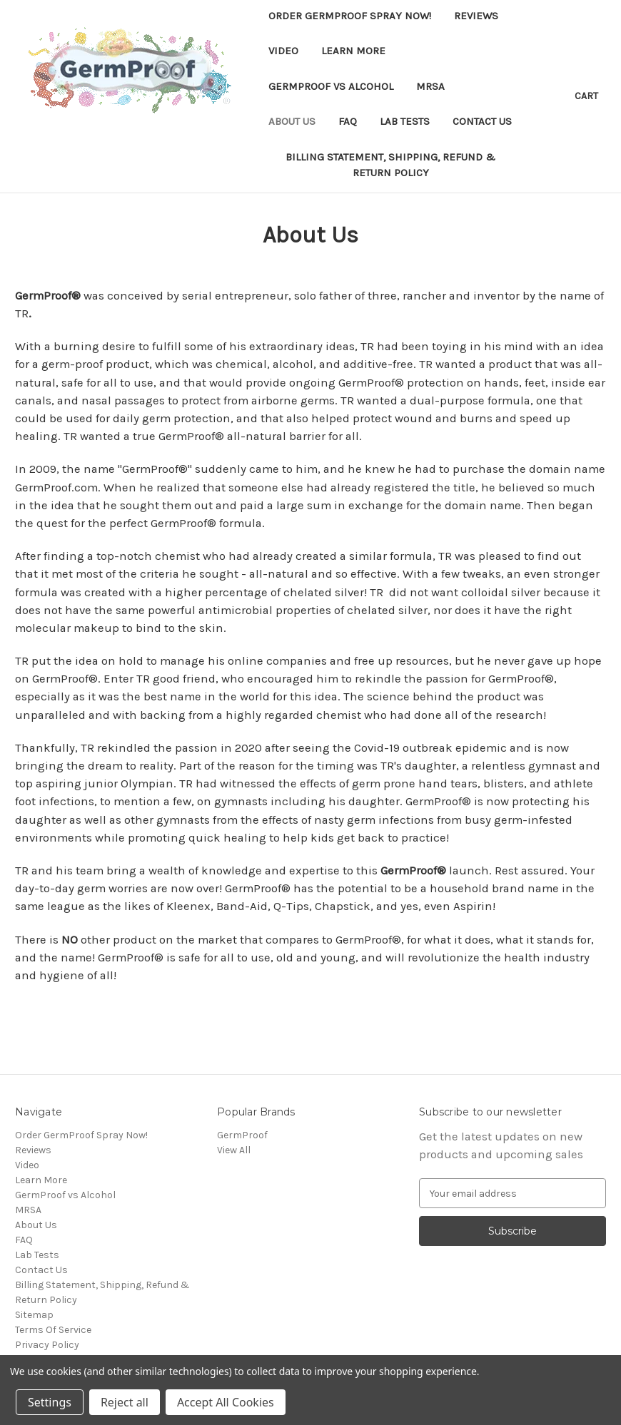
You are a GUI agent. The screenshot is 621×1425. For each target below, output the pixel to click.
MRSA (430, 86)
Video (283, 50)
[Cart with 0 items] (586, 95)
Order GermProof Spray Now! (349, 15)
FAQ (347, 121)
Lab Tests (405, 121)
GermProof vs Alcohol (330, 86)
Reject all (124, 1402)
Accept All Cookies (225, 1402)
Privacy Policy (47, 1345)
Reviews (476, 15)
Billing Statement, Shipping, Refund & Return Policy (390, 165)
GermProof (242, 1135)
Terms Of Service (53, 1330)
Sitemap (34, 1315)
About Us (291, 121)
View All (234, 1150)
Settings (49, 1402)
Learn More (353, 50)
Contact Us (482, 121)
